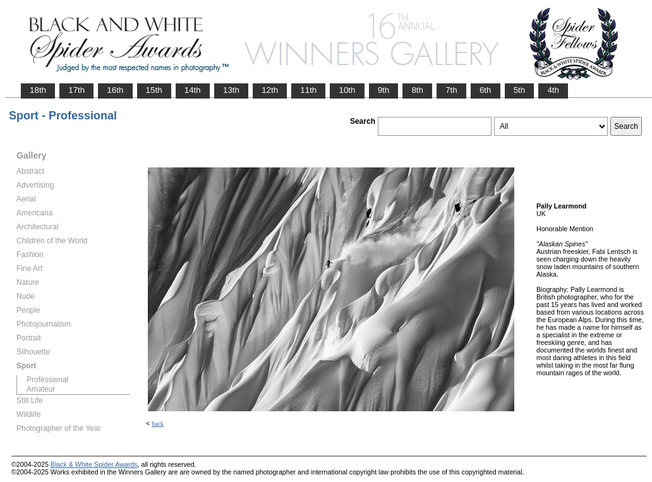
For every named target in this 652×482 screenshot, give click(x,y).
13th (231, 90)
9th (384, 90)
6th (485, 90)
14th (193, 90)
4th (553, 90)
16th (115, 90)
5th (520, 90)
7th (451, 90)
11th (308, 90)
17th (76, 90)
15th (154, 90)
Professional (47, 379)
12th (270, 90)
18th (38, 90)
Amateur (41, 389)
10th (347, 90)
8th (417, 90)
